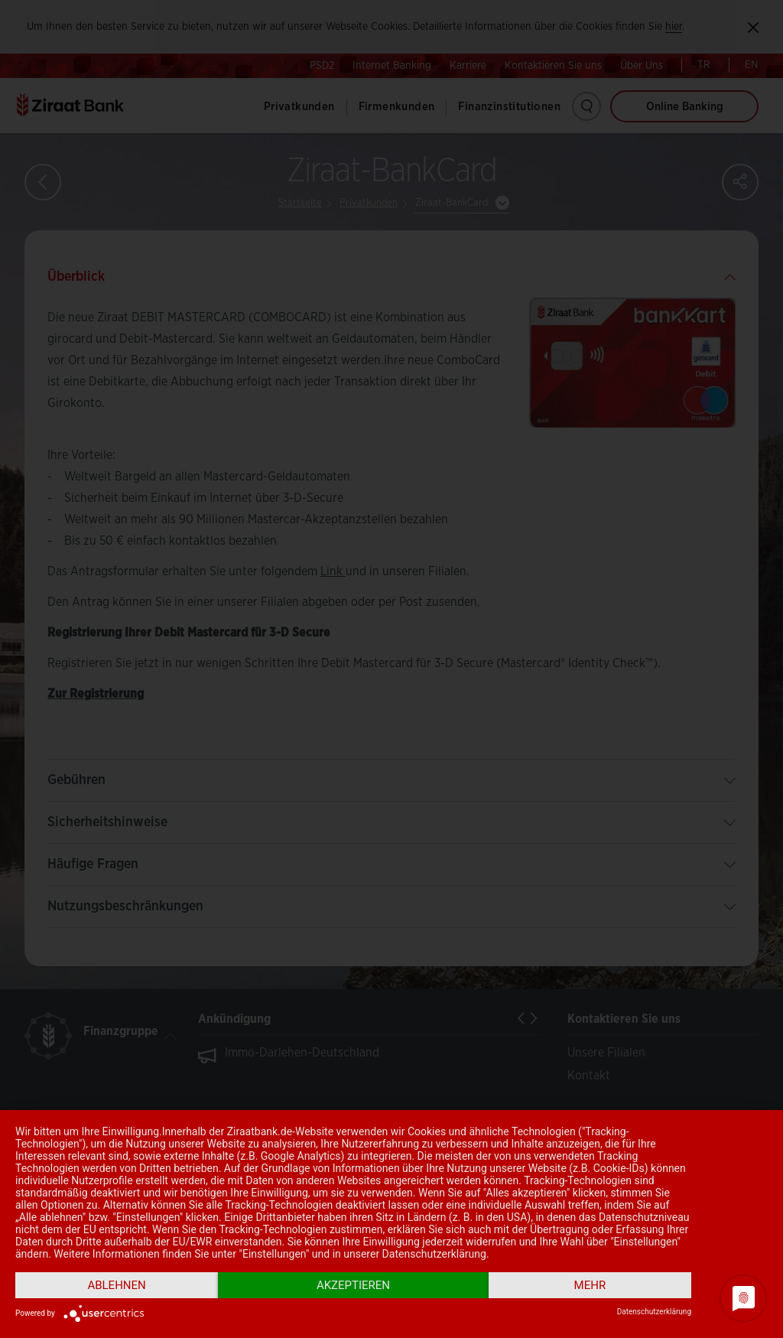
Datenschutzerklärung (654, 1311)
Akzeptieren (353, 1285)
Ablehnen (116, 1285)
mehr (590, 1285)
